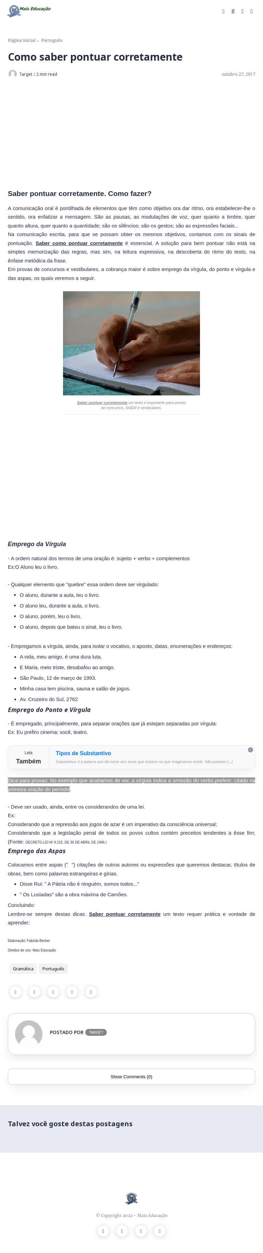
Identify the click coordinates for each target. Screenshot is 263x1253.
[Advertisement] (131, 134)
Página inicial (22, 40)
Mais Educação (152, 1215)
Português (51, 40)
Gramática (23, 969)
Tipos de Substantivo (83, 753)
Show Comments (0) (131, 1076)
